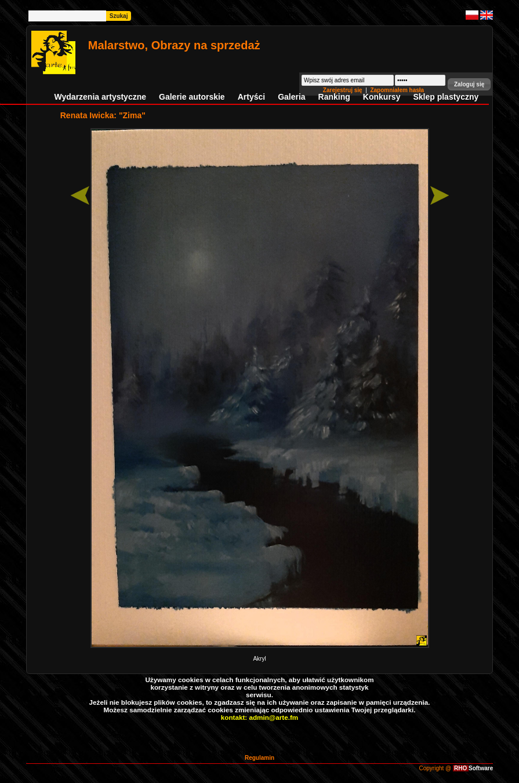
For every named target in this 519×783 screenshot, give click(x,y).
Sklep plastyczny (445, 96)
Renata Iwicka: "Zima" (103, 115)
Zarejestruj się (343, 90)
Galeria (291, 96)
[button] (469, 84)
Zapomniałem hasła (397, 90)
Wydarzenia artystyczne (100, 96)
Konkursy (382, 96)
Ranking (334, 96)
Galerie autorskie (192, 96)
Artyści (251, 96)
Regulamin (259, 758)
